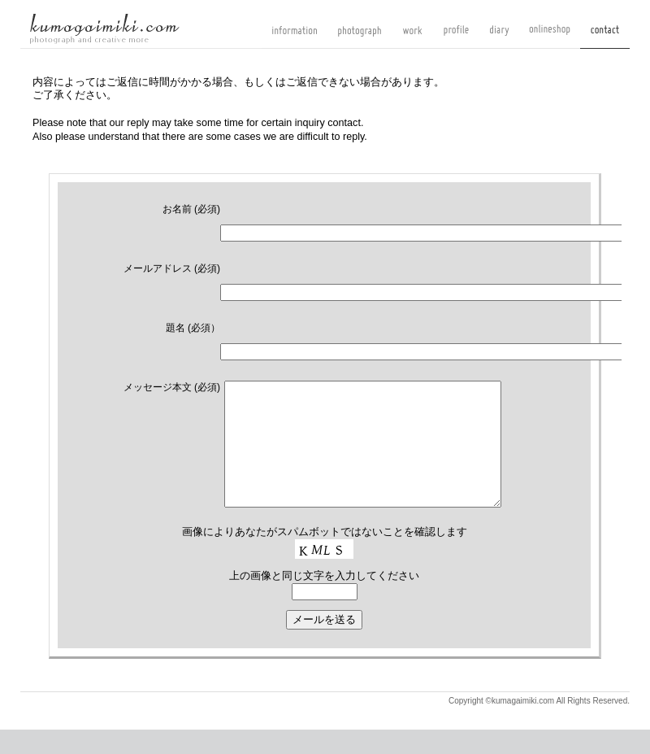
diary (499, 36)
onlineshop (549, 36)
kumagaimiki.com (104, 28)
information (294, 36)
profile (456, 36)
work (412, 36)
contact (605, 36)
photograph (359, 36)
